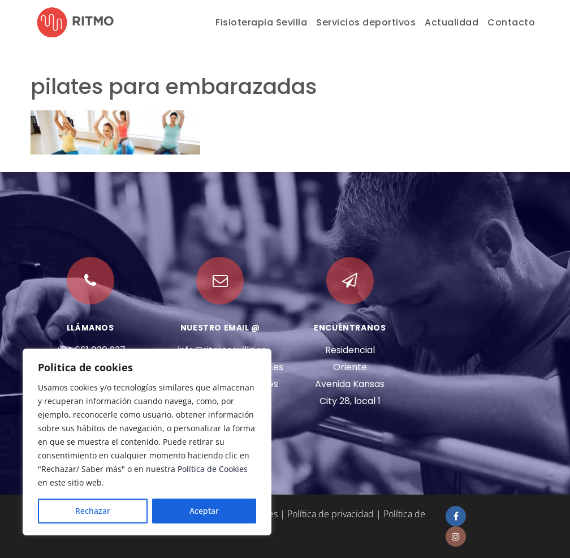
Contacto (511, 22)
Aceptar (204, 510)
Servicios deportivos (366, 22)
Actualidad (451, 22)
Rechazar (92, 510)
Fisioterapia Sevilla (261, 22)
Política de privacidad (330, 514)
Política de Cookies (213, 468)
